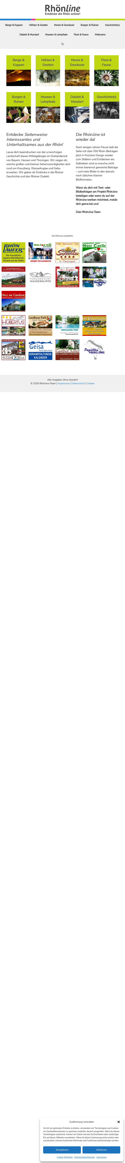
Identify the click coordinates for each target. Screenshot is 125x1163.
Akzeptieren (62, 1149)
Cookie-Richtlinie (65, 1157)
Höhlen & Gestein (38, 25)
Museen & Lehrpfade (56, 34)
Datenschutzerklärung (84, 1157)
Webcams (100, 34)
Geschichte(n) (112, 25)
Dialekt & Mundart (29, 34)
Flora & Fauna (81, 34)
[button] (118, 1121)
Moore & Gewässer (64, 25)
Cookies (90, 383)
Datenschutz (78, 383)
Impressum (101, 1157)
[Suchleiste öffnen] (62, 44)
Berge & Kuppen (14, 25)
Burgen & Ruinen (90, 25)
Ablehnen (101, 1149)
